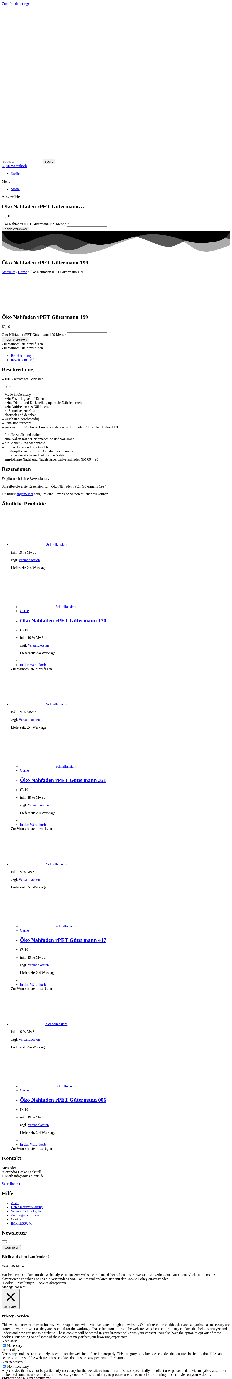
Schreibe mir (11, 1152)
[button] (116, 181)
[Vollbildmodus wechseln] (8, 1372)
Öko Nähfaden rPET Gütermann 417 (63, 909)
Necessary (14, 1314)
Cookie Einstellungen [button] (18, 1252)
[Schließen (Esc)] (17, 1372)
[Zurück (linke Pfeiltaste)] (3, 1376)
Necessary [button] (9, 1310)
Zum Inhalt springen (16, 4)
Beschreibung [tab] (21, 324)
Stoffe (15, 174)
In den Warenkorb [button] (33, 633)
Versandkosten (29, 529)
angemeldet (25, 463)
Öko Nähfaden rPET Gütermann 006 (63, 1068)
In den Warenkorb (15, 229)
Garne (22, 272)
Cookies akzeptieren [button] (51, 1252)
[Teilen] (12, 1372)
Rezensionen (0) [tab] (22, 328)
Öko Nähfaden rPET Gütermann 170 (63, 589)
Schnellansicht (56, 513)
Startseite (8, 272)
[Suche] (49, 161)
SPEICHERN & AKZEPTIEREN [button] (26, 1347)
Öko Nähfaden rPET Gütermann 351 (63, 749)
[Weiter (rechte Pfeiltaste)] (8, 1376)
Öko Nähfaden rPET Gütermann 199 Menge (34, 224)
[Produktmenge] (87, 224)
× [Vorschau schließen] (3, 1351)
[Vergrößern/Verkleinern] (3, 1372)
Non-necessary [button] (12, 1331)
